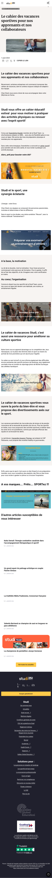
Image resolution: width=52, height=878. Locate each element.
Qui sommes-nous (26, 705)
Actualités (26, 709)
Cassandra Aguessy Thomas (21, 438)
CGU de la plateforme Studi (26, 723)
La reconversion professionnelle (26, 772)
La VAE (26, 790)
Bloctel (26, 740)
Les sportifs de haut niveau (26, 769)
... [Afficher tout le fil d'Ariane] (2, 8)
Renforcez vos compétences (26, 779)
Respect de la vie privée (26, 733)
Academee (25, 743)
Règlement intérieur (26, 727)
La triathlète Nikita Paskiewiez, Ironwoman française (25, 596)
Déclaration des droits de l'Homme (25, 730)
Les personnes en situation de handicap (26, 765)
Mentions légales (26, 716)
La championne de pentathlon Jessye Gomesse (23, 651)
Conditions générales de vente (26, 720)
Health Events (25, 747)
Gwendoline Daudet (16, 133)
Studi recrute (25, 712)
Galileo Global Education (25, 754)
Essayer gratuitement (26, 694)
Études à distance (26, 786)
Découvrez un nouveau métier (26, 783)
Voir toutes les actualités (26, 664)
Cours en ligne (26, 776)
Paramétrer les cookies (26, 736)
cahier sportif (45, 146)
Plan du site (26, 794)
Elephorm (25, 751)
